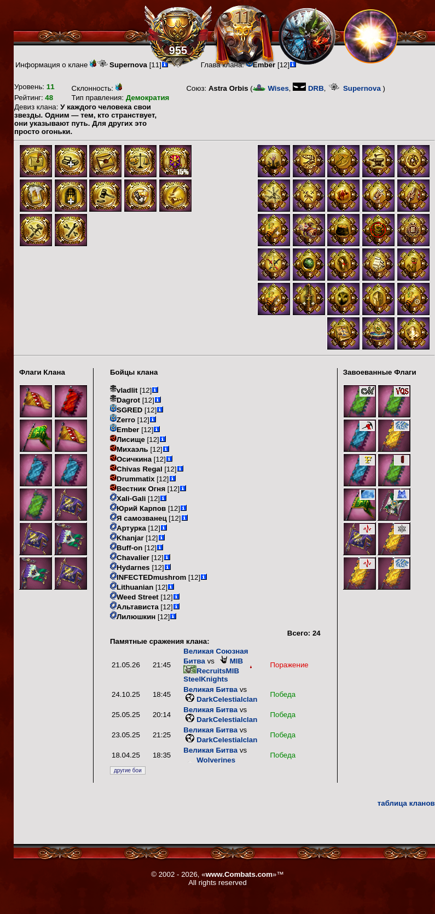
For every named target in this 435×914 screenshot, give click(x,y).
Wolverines (209, 760)
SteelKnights (218, 675)
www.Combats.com (239, 874)
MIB (230, 661)
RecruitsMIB (211, 671)
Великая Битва (210, 689)
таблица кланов (406, 803)
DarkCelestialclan (220, 699)
